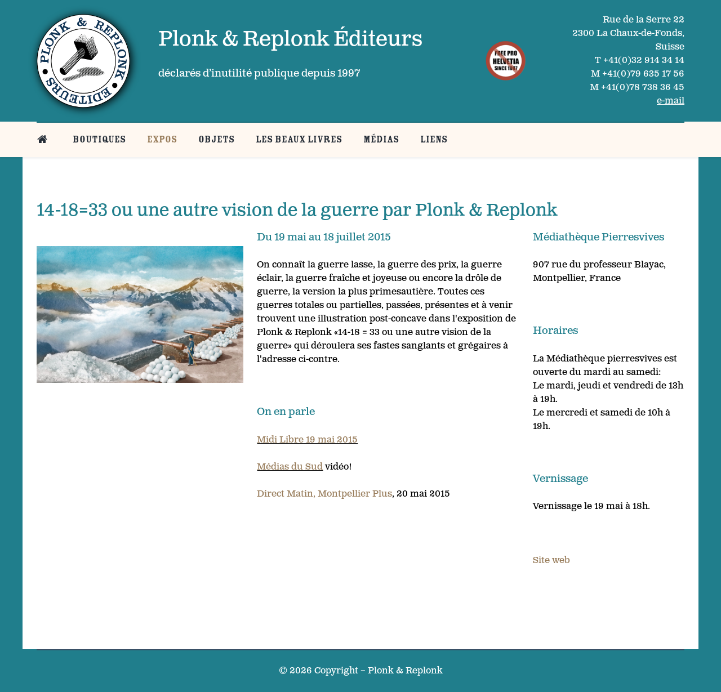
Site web (551, 560)
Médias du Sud (290, 467)
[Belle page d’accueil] (44, 139)
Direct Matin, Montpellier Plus (324, 494)
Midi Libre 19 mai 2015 (307, 440)
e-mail (670, 101)
